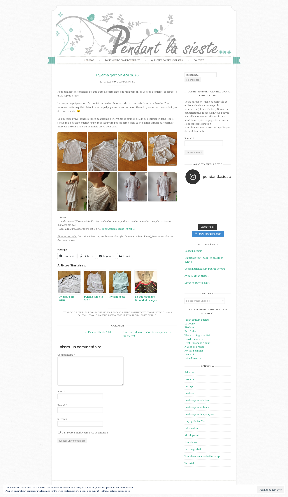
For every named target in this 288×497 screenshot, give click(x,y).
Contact (199, 60)
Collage (189, 386)
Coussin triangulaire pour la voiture (205, 268)
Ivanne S (189, 354)
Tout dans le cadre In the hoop (202, 456)
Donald (93, 315)
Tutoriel (189, 463)
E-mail (62, 405)
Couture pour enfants (109, 312)
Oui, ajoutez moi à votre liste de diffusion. (83, 432)
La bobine (190, 323)
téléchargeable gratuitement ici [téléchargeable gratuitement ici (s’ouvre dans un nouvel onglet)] (118, 228)
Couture (189, 393)
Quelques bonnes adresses (167, 60)
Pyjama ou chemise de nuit (141, 315)
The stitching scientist (197, 335)
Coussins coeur (193, 250)
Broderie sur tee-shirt (197, 282)
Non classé (191, 442)
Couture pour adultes (197, 400)
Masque (102, 315)
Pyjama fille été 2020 (98, 332)
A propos (89, 60)
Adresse (189, 372)
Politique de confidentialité (122, 60)
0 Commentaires (124, 82)
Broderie (189, 379)
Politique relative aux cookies (115, 490)
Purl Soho (190, 331)
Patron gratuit (132, 312)
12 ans (168, 312)
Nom (61, 391)
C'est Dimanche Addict (197, 343)
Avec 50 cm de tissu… (197, 275)
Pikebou (189, 327)
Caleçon (82, 315)
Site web (62, 419)
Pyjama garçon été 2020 (117, 75)
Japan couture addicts (197, 319)
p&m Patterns (193, 358)
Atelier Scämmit (194, 350)
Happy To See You (195, 421)
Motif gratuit (192, 435)
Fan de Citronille (194, 339)
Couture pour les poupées (199, 414)
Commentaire (66, 354)
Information (192, 428)
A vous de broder (194, 346)
